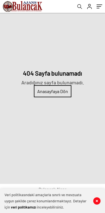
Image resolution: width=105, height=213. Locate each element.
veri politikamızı (23, 207)
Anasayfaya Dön (52, 91)
